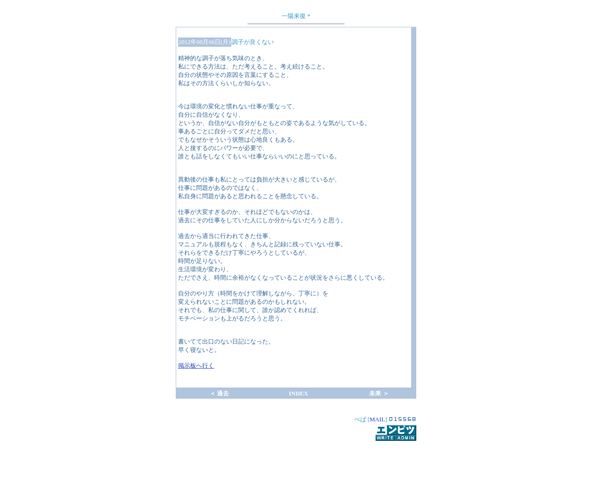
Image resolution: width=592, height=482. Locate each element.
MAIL (377, 419)
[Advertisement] (296, 456)
